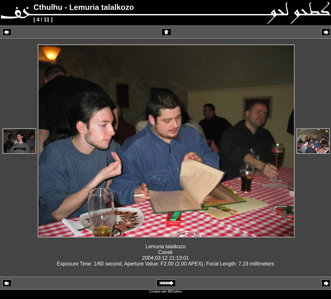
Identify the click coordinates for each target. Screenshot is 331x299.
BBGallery (175, 291)
